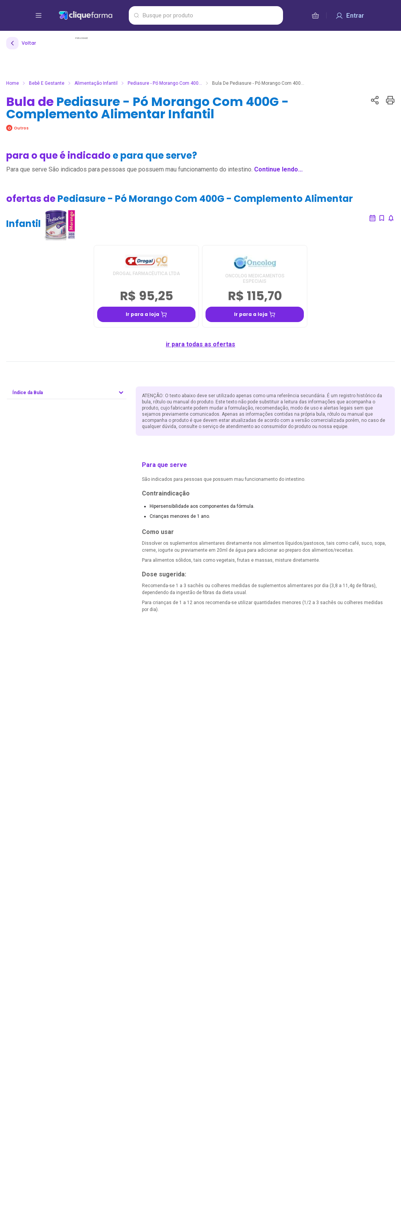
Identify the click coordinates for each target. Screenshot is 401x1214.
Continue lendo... (278, 169)
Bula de (147, 108)
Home (12, 83)
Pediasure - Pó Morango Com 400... (165, 83)
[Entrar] (349, 15)
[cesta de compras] (315, 15)
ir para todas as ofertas (200, 344)
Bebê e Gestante (46, 83)
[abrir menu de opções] (38, 15)
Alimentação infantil (96, 83)
